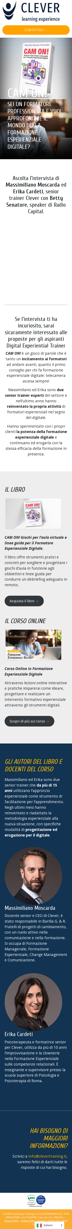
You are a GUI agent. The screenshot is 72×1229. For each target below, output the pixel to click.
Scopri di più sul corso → (29, 721)
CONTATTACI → (36, 30)
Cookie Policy (28, 1220)
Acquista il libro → (24, 601)
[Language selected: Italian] (49, 1225)
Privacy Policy (11, 1220)
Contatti (41, 1220)
